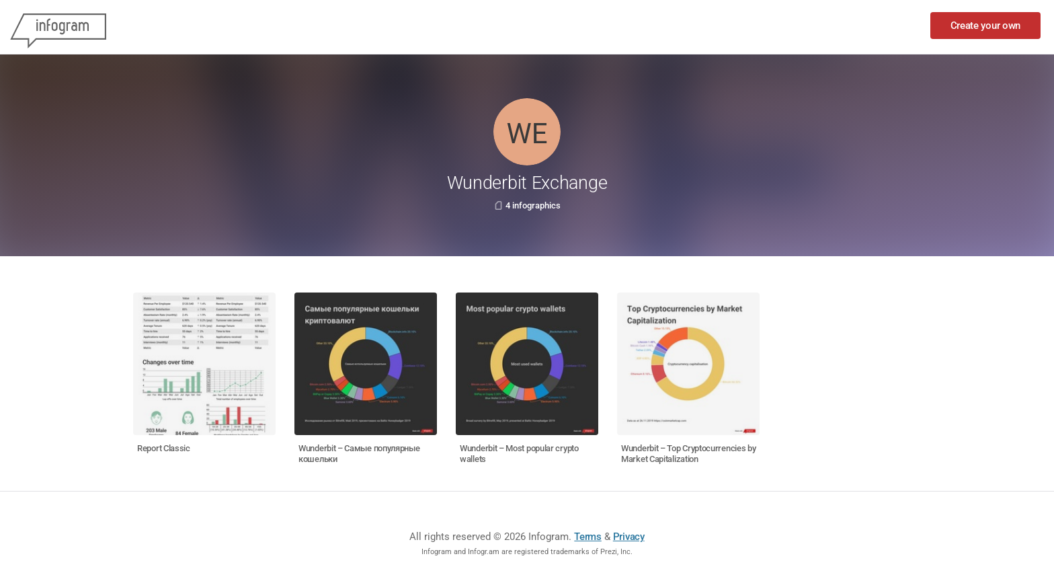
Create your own (985, 26)
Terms (588, 537)
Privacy (629, 537)
